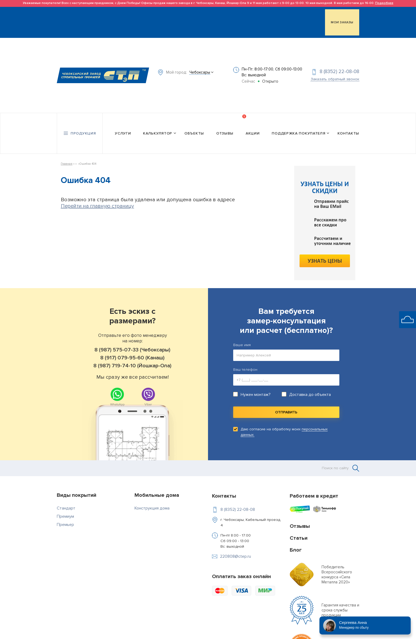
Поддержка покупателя (298, 125)
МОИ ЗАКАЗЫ (342, 21)
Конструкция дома (152, 498)
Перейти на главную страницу (97, 196)
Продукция (83, 125)
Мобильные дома (157, 485)
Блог (296, 540)
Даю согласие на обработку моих (284, 422)
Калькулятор (157, 125)
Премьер (65, 515)
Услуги (123, 125)
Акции (253, 125)
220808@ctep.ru (235, 546)
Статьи (298, 528)
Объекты (194, 125)
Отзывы (224, 125)
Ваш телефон (245, 360)
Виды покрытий (76, 485)
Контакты (348, 125)
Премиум (65, 507)
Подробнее (384, 3)
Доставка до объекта (310, 385)
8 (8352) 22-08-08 (339, 67)
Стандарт (66, 498)
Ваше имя (242, 335)
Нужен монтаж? (256, 385)
